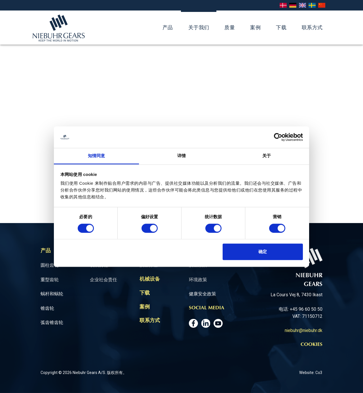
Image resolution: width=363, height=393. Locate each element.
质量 (229, 27)
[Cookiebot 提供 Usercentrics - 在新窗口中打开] (278, 137)
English (302, 5)
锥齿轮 (47, 308)
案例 (255, 27)
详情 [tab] (181, 156)
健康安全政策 (202, 294)
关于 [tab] (266, 156)
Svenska (312, 5)
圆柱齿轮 (50, 265)
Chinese (321, 5)
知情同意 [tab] (96, 156)
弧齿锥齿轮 (52, 322)
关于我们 (198, 27)
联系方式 (312, 27)
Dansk (283, 5)
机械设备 (150, 279)
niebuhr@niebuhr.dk (303, 330)
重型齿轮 (50, 279)
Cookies (311, 344)
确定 (262, 251)
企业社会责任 (103, 279)
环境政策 (198, 279)
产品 (167, 27)
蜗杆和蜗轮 (52, 294)
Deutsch (292, 5)
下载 (281, 27)
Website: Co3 (310, 372)
